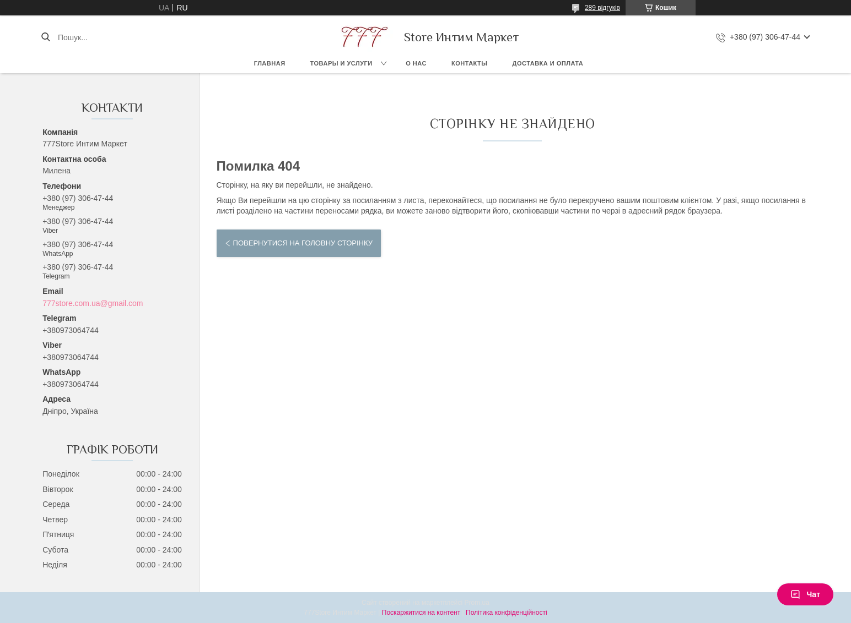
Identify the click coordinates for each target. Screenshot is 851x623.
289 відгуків (602, 8)
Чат (805, 594)
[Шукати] (45, 37)
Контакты (469, 63)
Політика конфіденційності (506, 612)
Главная (270, 63)
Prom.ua (477, 602)
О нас (416, 63)
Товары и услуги (341, 63)
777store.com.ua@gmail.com (92, 303)
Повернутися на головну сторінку (303, 243)
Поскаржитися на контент (421, 612)
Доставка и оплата (548, 63)
